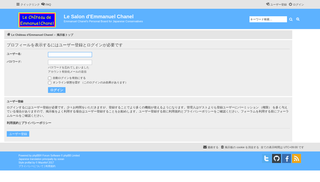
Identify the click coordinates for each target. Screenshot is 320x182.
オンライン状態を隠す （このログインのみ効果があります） (88, 82)
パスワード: (14, 61)
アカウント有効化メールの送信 (67, 71)
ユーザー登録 (18, 134)
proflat (28, 162)
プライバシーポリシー (36, 123)
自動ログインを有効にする (67, 77)
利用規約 (13, 123)
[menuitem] (46, 5)
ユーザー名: (14, 53)
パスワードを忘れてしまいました (68, 67)
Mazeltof (43, 162)
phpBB (36, 155)
